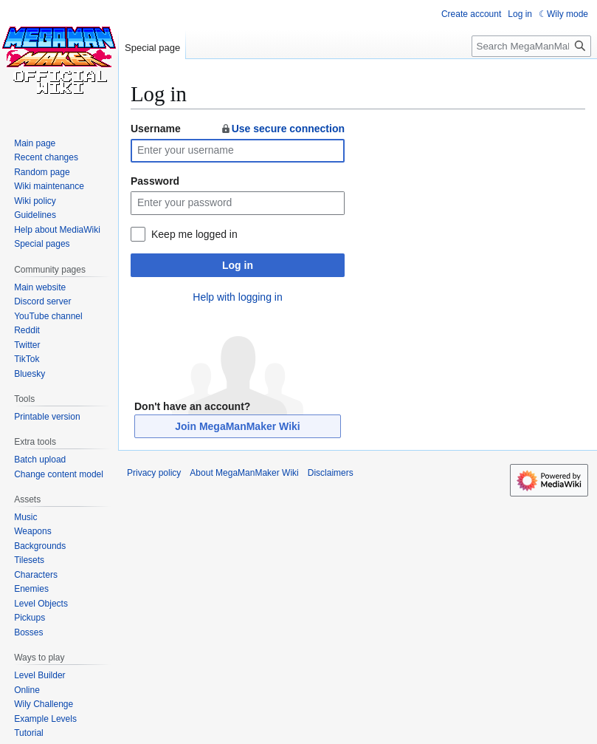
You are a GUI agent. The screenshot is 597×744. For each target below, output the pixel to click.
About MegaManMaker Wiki (244, 473)
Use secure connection (282, 128)
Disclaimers (330, 473)
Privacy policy (154, 473)
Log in (237, 265)
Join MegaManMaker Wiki (237, 426)
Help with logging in (237, 297)
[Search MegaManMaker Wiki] (531, 46)
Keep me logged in (194, 234)
